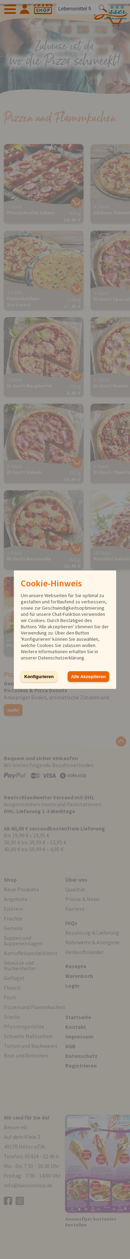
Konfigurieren (39, 676)
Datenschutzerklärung (61, 658)
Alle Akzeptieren (88, 676)
